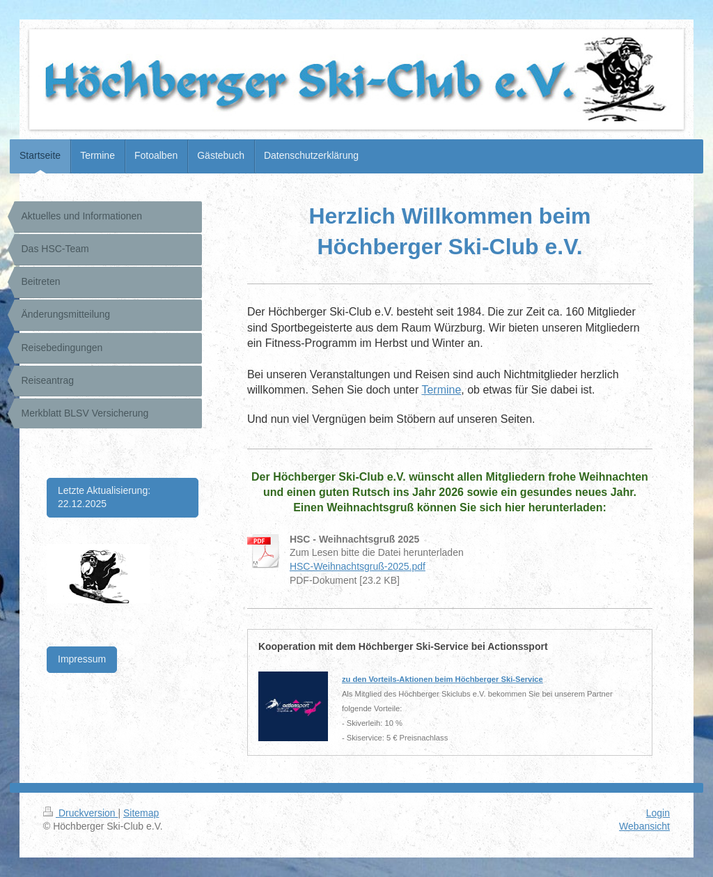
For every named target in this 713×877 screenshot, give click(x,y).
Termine (441, 390)
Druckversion (80, 812)
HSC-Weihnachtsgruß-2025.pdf (357, 566)
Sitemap (141, 812)
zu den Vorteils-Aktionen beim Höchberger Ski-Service (442, 679)
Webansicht (644, 826)
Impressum (82, 659)
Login (658, 812)
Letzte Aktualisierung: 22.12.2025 (104, 497)
